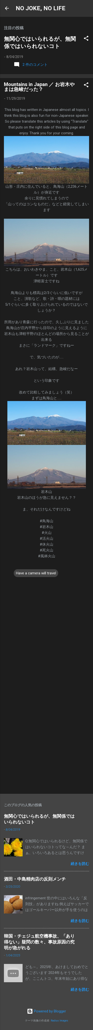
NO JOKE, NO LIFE (40, 8)
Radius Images (59, 1020)
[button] (86, 39)
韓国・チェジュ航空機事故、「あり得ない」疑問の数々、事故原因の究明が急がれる (39, 941)
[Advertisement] (46, 740)
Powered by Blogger (46, 1011)
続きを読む (80, 864)
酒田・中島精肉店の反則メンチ (35, 879)
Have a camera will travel (36, 573)
